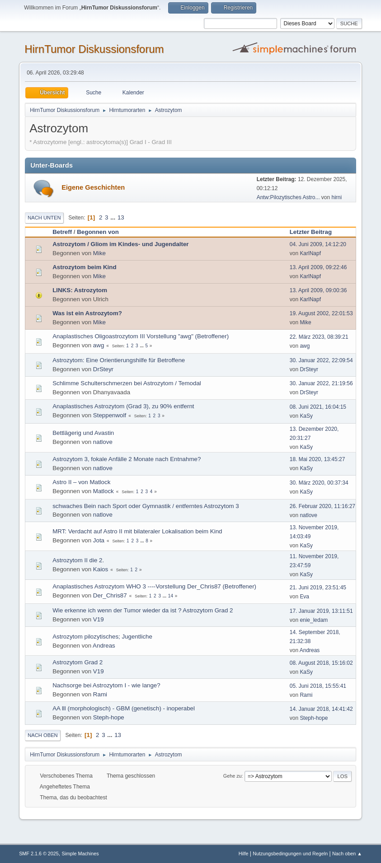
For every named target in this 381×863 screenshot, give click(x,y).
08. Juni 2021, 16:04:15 (318, 407)
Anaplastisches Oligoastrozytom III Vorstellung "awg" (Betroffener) (140, 336)
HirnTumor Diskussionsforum (94, 49)
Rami (100, 694)
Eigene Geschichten (93, 187)
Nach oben (43, 735)
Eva (304, 596)
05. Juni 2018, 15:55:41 (318, 686)
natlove (103, 441)
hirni (337, 197)
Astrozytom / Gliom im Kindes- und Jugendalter (120, 244)
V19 (98, 619)
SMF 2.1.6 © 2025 (39, 853)
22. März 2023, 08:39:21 (319, 337)
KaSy (306, 416)
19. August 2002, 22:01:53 (321, 313)
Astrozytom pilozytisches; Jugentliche (102, 636)
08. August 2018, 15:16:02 (321, 663)
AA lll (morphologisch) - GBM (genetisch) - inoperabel (123, 708)
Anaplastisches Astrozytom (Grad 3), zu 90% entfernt (123, 406)
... (113, 217)
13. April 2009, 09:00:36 (318, 290)
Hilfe (244, 853)
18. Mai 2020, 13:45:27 (317, 459)
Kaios (100, 569)
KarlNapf (310, 253)
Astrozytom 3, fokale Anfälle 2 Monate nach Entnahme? (126, 459)
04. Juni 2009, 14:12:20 (318, 244)
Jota (98, 540)
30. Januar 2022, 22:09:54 (321, 360)
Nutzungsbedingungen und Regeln (290, 853)
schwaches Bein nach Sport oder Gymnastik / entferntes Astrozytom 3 (145, 506)
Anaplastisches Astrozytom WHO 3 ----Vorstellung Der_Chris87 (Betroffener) (154, 586)
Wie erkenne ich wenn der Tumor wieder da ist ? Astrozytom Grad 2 (142, 610)
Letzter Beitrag (315, 232)
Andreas (104, 645)
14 (170, 595)
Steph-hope (108, 717)
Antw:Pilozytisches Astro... (288, 197)
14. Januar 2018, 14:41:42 (321, 709)
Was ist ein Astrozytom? (87, 313)
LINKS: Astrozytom (79, 290)
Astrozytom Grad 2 (77, 662)
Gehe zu (232, 776)
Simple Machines (80, 853)
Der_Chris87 (110, 595)
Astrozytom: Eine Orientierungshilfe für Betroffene (118, 360)
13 (121, 217)
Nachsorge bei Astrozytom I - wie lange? (106, 685)
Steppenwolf (109, 415)
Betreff (62, 232)
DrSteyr (103, 369)
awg (98, 345)
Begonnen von (98, 232)
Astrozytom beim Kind (84, 267)
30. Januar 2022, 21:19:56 (321, 383)
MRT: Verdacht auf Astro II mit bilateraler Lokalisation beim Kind (137, 531)
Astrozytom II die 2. (78, 560)
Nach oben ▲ (347, 853)
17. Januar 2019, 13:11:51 (321, 611)
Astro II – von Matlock (81, 482)
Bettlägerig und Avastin (83, 432)
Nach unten (44, 217)
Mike (99, 253)
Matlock (103, 491)
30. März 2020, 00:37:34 (319, 483)
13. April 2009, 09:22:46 (318, 267)
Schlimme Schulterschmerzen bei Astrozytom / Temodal (126, 383)
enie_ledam (314, 620)
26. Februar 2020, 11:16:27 (322, 506)
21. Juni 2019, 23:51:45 (318, 587)
